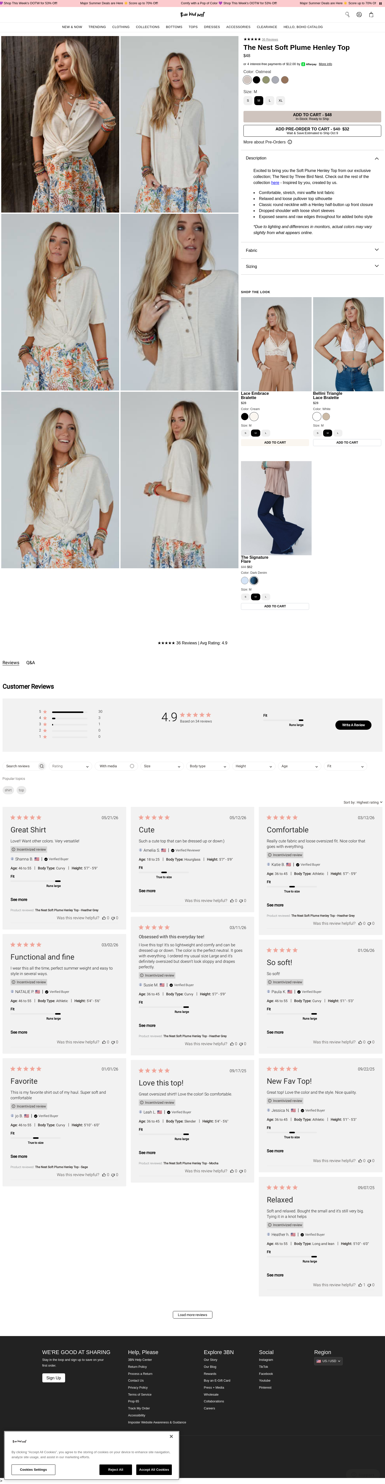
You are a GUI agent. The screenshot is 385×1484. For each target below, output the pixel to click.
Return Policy (137, 1367)
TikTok (263, 1367)
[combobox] (70, 766)
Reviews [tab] (11, 662)
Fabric (312, 250)
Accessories (238, 27)
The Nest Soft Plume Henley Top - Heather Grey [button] (66, 910)
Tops (193, 27)
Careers (209, 1408)
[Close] (171, 1436)
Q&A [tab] (30, 662)
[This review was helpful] (104, 917)
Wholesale (211, 1394)
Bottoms (174, 27)
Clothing (121, 27)
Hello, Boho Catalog (303, 27)
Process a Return (140, 1374)
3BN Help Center (140, 1360)
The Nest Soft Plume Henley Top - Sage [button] (61, 1167)
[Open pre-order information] (267, 142)
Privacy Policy (138, 1387)
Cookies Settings (33, 1469)
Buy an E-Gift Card (217, 1380)
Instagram (266, 1360)
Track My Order (139, 1408)
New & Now (72, 27)
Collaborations (214, 1401)
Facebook (266, 1374)
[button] (372, 14)
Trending (97, 27)
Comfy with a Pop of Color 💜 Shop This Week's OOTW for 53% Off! (237, 3)
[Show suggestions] (328, 1361)
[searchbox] (20, 766)
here (275, 182)
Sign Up (53, 1378)
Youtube (265, 1380)
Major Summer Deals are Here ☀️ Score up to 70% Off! (128, 3)
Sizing (312, 266)
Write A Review (353, 725)
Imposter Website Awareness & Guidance (157, 1422)
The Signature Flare (254, 559)
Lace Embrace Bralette (255, 395)
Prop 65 (133, 1401)
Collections (148, 27)
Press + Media (214, 1387)
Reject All (115, 1469)
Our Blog (210, 1367)
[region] (91, 1455)
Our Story (210, 1360)
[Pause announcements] (380, 3)
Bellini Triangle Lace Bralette (327, 395)
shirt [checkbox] (8, 790)
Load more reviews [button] (192, 1315)
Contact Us (136, 1380)
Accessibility (136, 1415)
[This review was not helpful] (113, 917)
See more (19, 899)
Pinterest (265, 1387)
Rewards (210, 1374)
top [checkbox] (21, 790)
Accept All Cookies (154, 1469)
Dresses (212, 27)
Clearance (267, 27)
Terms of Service (140, 1394)
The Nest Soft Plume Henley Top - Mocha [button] (190, 1163)
